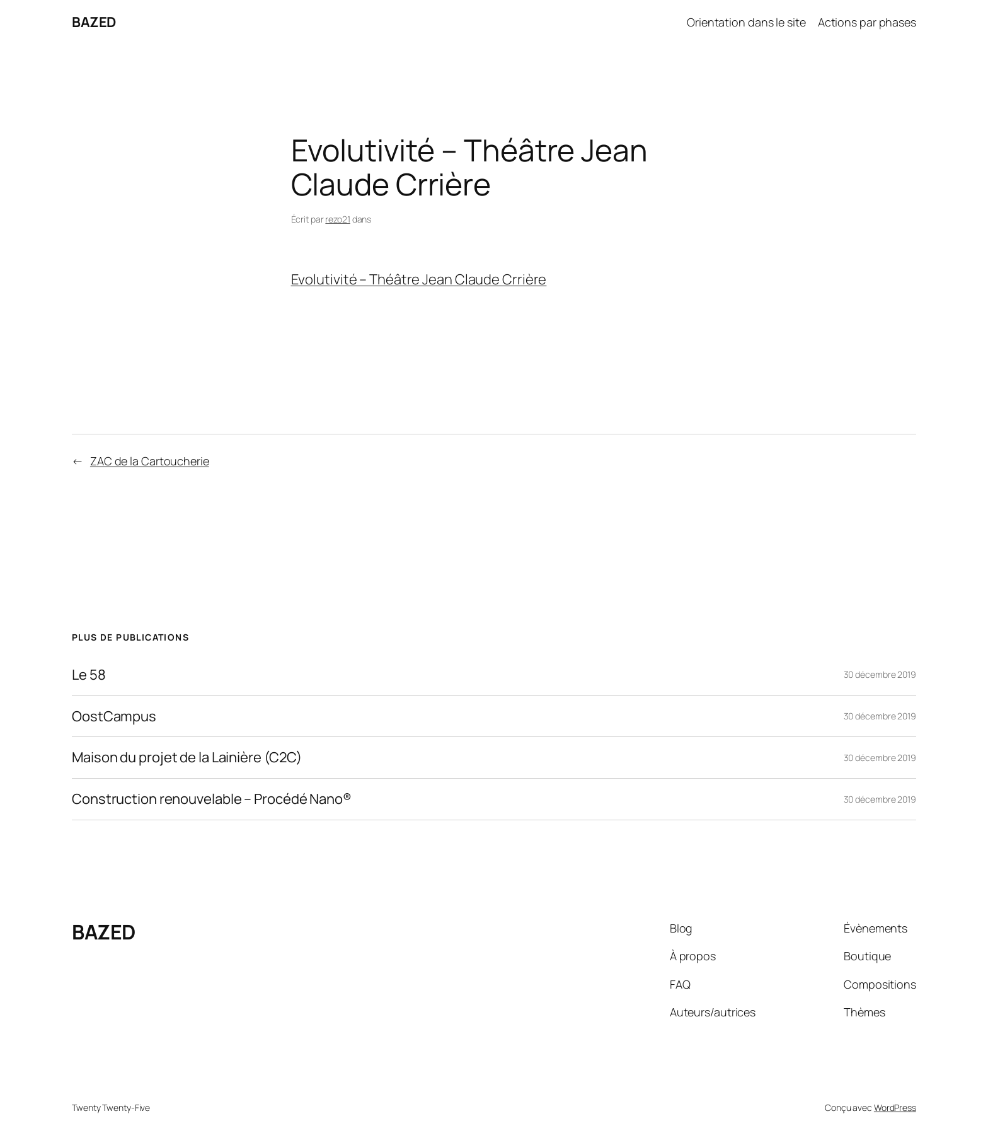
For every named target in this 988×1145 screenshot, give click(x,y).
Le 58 (89, 675)
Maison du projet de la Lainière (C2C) (187, 757)
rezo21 (337, 219)
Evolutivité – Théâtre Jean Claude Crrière (419, 279)
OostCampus (114, 716)
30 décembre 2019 (880, 674)
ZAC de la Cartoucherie (149, 460)
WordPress (895, 1107)
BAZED (94, 22)
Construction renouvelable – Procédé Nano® (212, 799)
